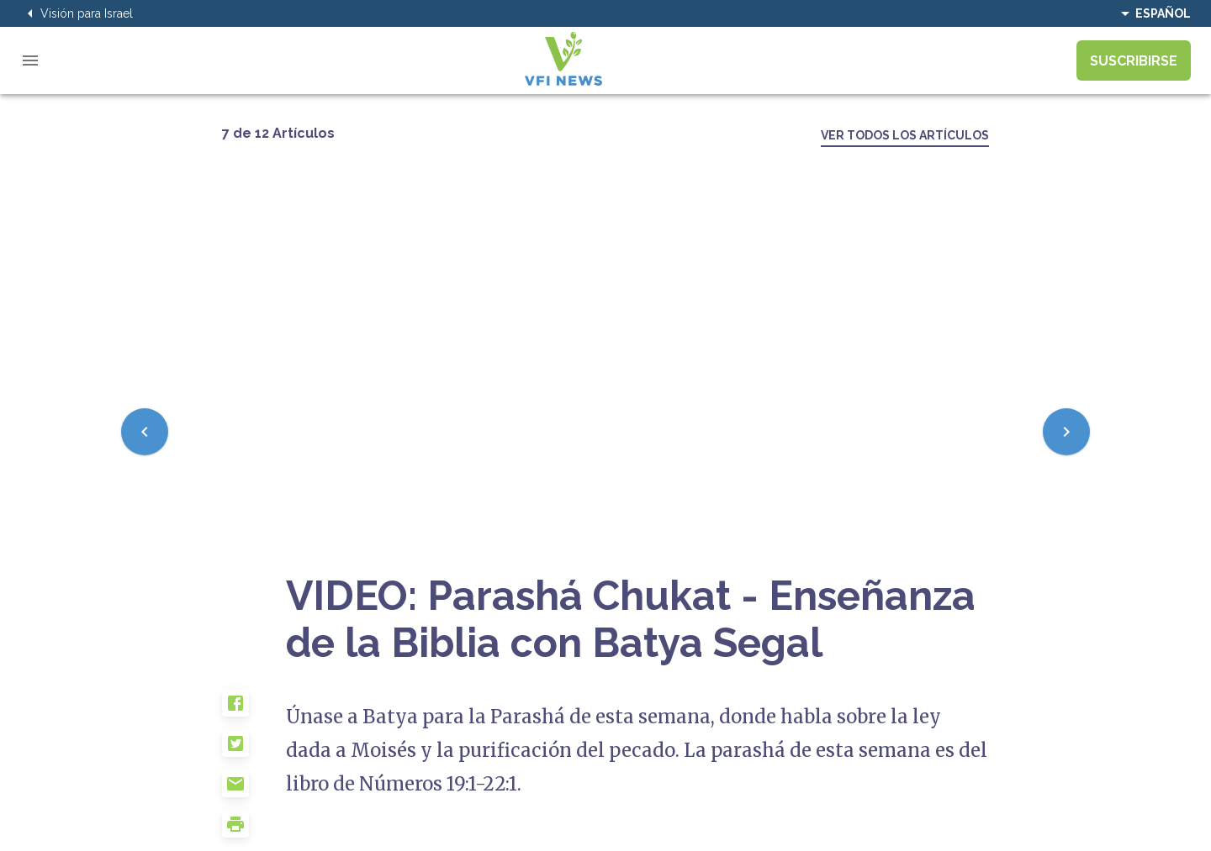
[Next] (1066, 431)
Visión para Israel (76, 13)
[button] (254, 710)
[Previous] (144, 431)
